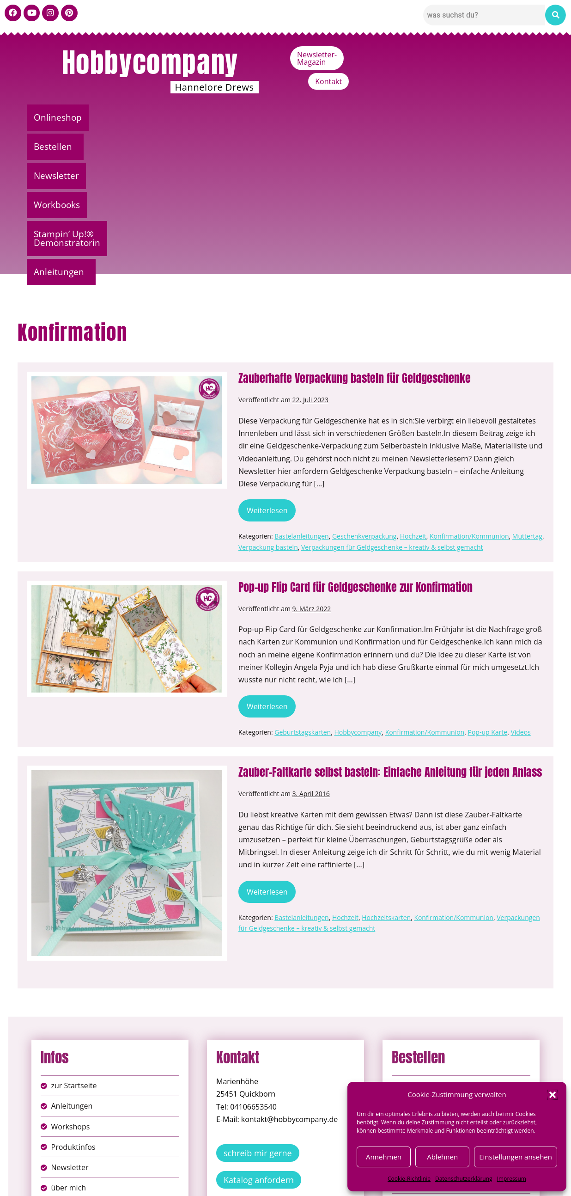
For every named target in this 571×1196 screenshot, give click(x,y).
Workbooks (274, 117)
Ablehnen (442, 1156)
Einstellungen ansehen (515, 1156)
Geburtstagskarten (302, 577)
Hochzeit (413, 381)
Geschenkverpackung (364, 381)
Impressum (511, 1179)
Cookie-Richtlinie (409, 1179)
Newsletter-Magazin (457, 54)
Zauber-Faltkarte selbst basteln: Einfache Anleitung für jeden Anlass (390, 617)
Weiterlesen (271, 353)
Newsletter (203, 117)
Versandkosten (327, 1182)
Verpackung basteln (268, 392)
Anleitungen (503, 117)
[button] (552, 1094)
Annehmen (383, 1156)
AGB (337, 1172)
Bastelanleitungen (301, 381)
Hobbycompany (150, 62)
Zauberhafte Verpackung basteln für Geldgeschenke (354, 223)
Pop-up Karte (487, 577)
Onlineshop (62, 117)
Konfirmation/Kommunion (469, 381)
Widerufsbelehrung (253, 1182)
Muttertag (527, 381)
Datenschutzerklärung (463, 1179)
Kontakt (523, 54)
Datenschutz (295, 1172)
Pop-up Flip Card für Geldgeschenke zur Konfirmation (355, 432)
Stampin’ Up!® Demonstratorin (387, 117)
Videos (520, 577)
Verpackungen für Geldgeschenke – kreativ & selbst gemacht (392, 392)
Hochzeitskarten (386, 763)
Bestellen (131, 117)
